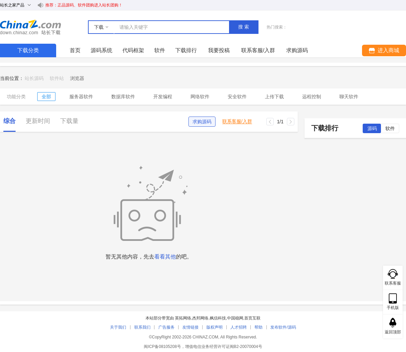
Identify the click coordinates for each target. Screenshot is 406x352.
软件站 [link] (57, 78)
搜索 (244, 26)
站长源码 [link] (34, 78)
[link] (77, 78)
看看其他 (165, 257)
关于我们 (118, 327)
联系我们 (142, 327)
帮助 (258, 327)
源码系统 (101, 50)
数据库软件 (123, 96)
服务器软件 (81, 96)
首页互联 (252, 318)
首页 (75, 50)
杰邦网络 (200, 318)
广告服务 (166, 327)
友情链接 (190, 327)
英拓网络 (183, 318)
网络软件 (199, 96)
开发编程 (162, 96)
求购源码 (202, 121)
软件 (159, 50)
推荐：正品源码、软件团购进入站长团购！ (83, 5)
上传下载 (274, 96)
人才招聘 (238, 327)
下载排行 (186, 50)
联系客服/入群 (237, 121)
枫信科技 (218, 318)
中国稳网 (235, 318)
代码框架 (133, 50)
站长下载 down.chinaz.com (30, 27)
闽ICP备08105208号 (162, 346)
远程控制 (311, 96)
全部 (46, 96)
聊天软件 (348, 96)
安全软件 (237, 96)
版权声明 (214, 327)
